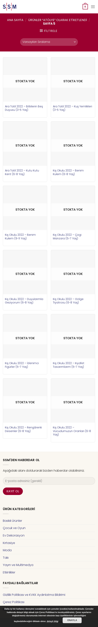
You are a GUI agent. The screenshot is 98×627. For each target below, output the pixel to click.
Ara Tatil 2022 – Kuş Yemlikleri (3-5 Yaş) (72, 108)
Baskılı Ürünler (12, 521)
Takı (6, 557)
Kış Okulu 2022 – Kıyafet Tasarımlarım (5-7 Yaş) (68, 365)
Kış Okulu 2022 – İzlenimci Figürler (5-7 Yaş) (22, 365)
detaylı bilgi (52, 621)
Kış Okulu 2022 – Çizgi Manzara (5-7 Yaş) (67, 236)
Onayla (72, 620)
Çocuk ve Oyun (14, 528)
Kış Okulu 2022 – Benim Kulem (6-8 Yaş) (68, 172)
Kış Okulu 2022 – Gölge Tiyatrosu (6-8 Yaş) (68, 300)
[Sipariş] (49, 42)
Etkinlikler (9, 572)
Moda (7, 550)
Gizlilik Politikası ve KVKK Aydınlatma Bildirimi (34, 595)
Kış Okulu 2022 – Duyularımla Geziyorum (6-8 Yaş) (24, 300)
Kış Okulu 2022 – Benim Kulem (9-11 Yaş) (20, 236)
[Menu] (93, 6)
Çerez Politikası (13, 602)
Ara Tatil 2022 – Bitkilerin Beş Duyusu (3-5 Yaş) (24, 108)
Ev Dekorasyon (14, 535)
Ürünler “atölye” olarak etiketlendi (57, 20)
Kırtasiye (9, 543)
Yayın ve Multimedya (18, 565)
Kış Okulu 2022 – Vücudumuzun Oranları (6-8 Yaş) (72, 431)
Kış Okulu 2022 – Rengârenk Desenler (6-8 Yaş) (23, 429)
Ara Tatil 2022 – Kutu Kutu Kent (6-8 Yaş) (22, 172)
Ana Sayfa (15, 20)
